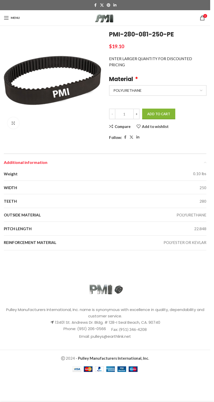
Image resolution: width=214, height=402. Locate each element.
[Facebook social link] (95, 5)
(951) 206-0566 (91, 328)
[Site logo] (105, 17)
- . (112, 358)
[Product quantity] (124, 114)
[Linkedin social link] (115, 5)
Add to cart (158, 114)
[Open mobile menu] (11, 18)
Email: (85, 336)
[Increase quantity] (136, 114)
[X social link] (102, 5)
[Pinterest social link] (108, 5)
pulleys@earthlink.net (111, 336)
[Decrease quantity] (112, 114)
